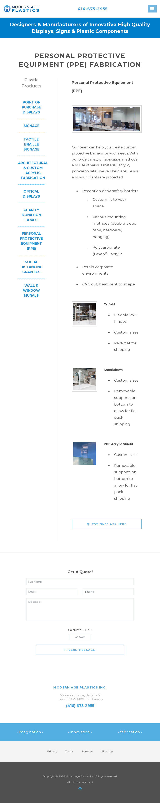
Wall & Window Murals (31, 291)
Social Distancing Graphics (31, 267)
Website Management (80, 782)
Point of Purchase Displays (31, 107)
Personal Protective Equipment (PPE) (31, 241)
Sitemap (107, 751)
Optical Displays (31, 193)
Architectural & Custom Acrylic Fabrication (33, 170)
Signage (31, 126)
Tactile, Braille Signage (31, 144)
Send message (80, 649)
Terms (69, 751)
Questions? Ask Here (106, 524)
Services (87, 751)
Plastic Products (31, 82)
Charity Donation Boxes (31, 215)
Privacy (52, 751)
